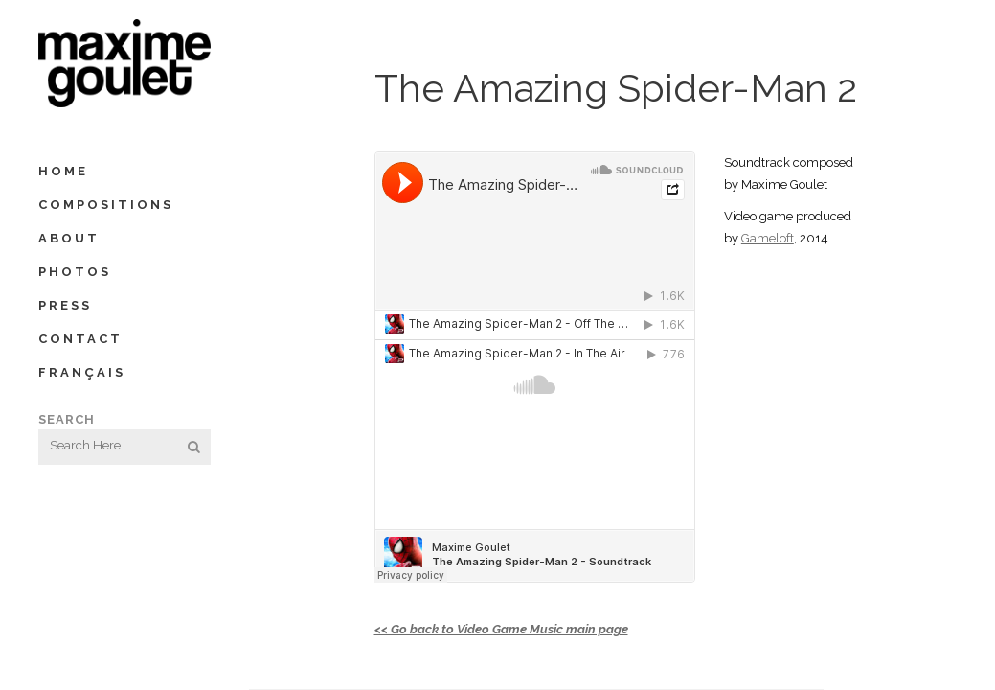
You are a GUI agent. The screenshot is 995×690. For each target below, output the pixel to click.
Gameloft (767, 238)
